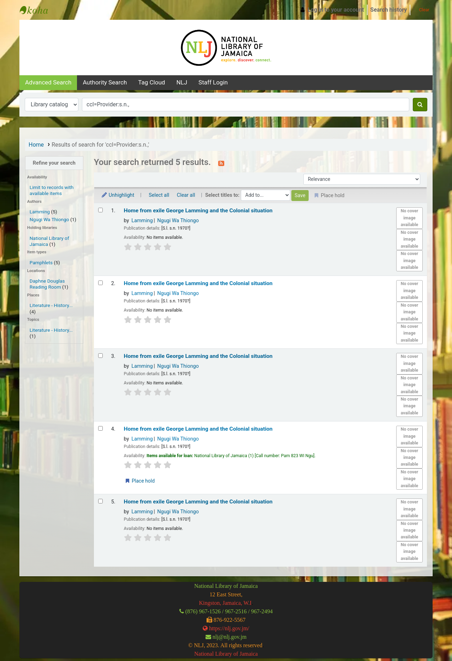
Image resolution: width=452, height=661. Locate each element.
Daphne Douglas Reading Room (47, 284)
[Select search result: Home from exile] (100, 210)
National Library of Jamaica (37, 10)
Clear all (186, 195)
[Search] (420, 104)
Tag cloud (151, 82)
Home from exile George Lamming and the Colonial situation (198, 210)
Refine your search (54, 163)
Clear (421, 9)
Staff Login (213, 82)
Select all (159, 195)
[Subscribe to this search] (221, 163)
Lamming (40, 211)
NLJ (181, 82)
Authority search (105, 82)
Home (36, 144)
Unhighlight (118, 195)
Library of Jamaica (236, 654)
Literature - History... (51, 305)
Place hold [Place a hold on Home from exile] (139, 481)
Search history (388, 9)
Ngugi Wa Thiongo (49, 219)
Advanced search (48, 82)
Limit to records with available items (51, 190)
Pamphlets (41, 262)
